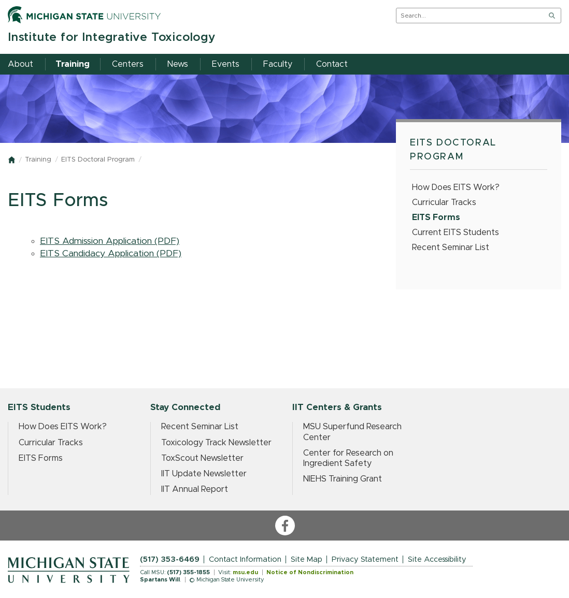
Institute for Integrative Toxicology (112, 37)
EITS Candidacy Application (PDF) (110, 253)
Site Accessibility (437, 559)
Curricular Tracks (444, 202)
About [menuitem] (20, 64)
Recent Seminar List (450, 247)
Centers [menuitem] (128, 64)
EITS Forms (436, 217)
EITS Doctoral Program (98, 159)
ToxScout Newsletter (202, 458)
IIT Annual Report (194, 489)
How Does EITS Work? (456, 187)
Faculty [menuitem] (277, 64)
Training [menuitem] (72, 64)
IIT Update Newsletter (204, 474)
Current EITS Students (455, 232)
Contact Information (245, 559)
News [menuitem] (177, 64)
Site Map (306, 559)
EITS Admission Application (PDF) (109, 241)
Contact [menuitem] (332, 64)
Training (38, 159)
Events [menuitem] (225, 64)
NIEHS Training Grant (342, 479)
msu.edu (245, 572)
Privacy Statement (365, 559)
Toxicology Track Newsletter (216, 443)
